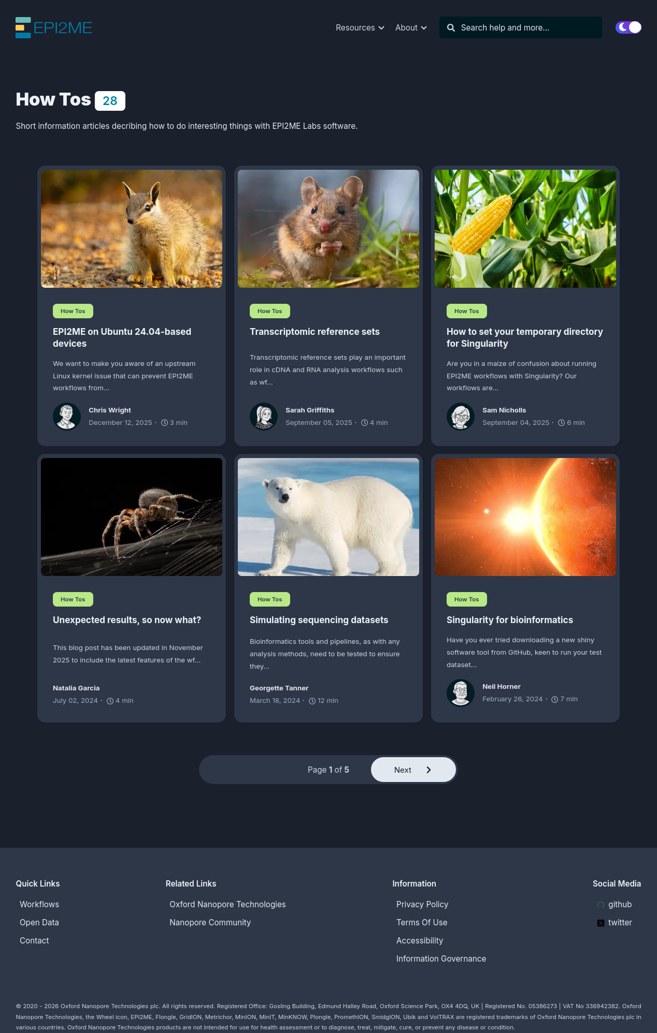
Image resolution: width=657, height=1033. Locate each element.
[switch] (628, 27)
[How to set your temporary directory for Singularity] (525, 229)
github (614, 904)
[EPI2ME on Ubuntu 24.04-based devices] (131, 229)
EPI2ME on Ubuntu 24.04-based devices (122, 337)
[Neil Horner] (464, 693)
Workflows (39, 904)
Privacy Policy (422, 904)
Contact (34, 941)
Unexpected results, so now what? (127, 619)
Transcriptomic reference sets (315, 331)
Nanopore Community (210, 922)
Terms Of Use (422, 922)
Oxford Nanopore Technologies (227, 904)
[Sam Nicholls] (464, 417)
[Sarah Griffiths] (267, 417)
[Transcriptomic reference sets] (328, 229)
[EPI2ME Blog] (57, 27)
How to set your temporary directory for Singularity (525, 337)
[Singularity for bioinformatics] (525, 517)
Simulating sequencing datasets (319, 619)
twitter (614, 922)
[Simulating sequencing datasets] (328, 517)
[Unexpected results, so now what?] (131, 517)
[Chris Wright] (71, 417)
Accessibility (420, 941)
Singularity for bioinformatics (510, 619)
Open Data (39, 922)
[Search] (525, 28)
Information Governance (441, 959)
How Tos (73, 311)
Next (413, 770)
